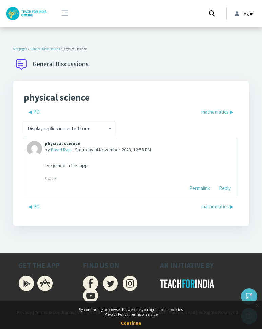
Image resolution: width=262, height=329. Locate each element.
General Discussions (45, 49)
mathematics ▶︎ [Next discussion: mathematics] (217, 112)
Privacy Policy (116, 314)
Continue (131, 323)
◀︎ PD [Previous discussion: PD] (34, 112)
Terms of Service (144, 314)
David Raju (61, 150)
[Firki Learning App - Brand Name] (26, 13)
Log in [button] (244, 14)
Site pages (20, 49)
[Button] (249, 296)
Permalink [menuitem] (199, 188)
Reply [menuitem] (225, 188)
